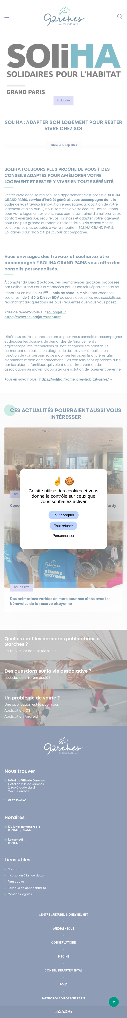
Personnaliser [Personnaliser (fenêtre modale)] (63, 536)
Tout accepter (63, 515)
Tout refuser (63, 526)
